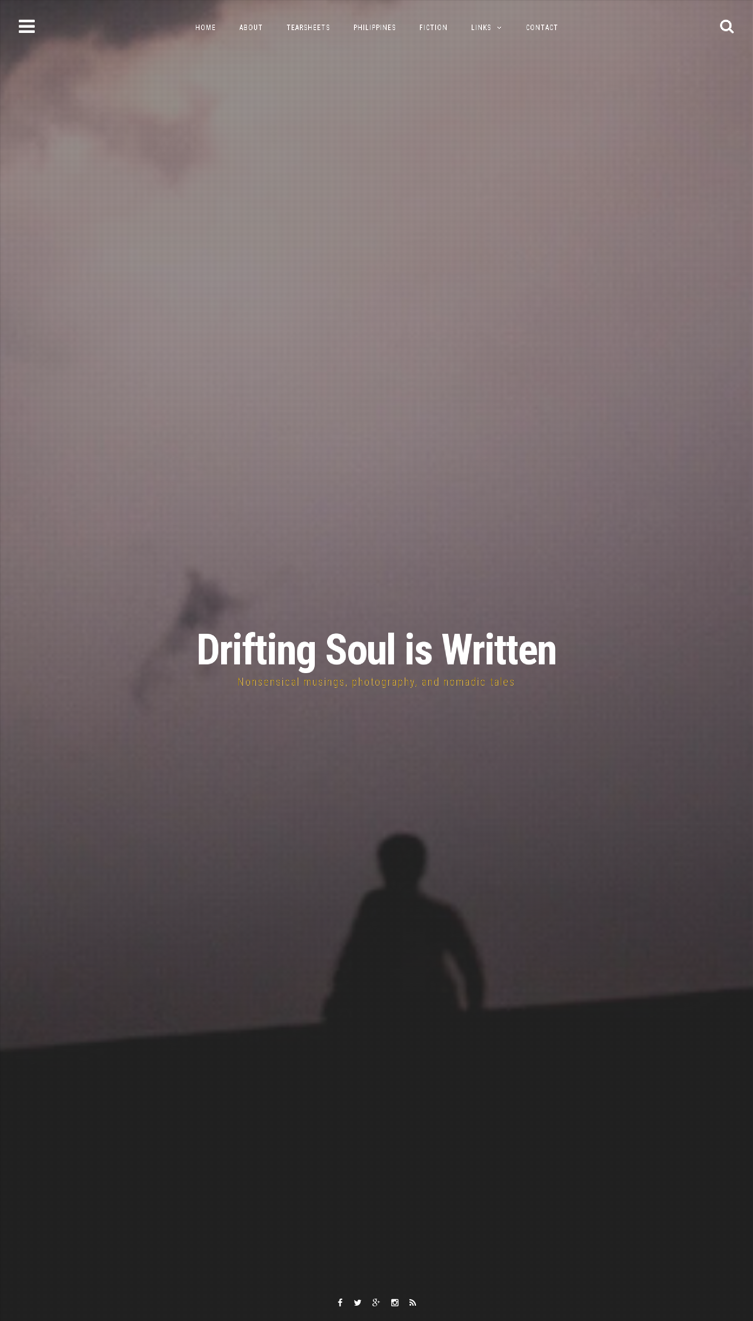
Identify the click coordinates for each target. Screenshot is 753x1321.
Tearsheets (308, 28)
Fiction (433, 28)
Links (481, 28)
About (251, 28)
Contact (542, 28)
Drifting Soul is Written (376, 650)
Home (205, 28)
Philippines (375, 28)
